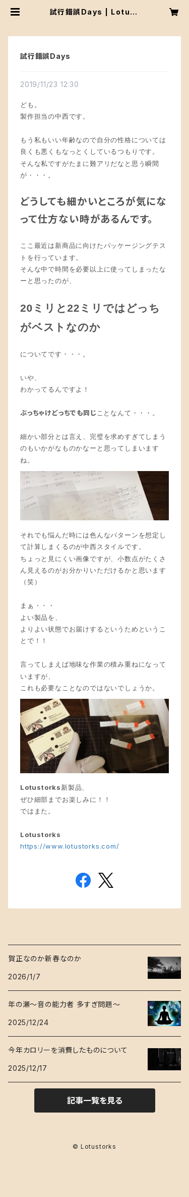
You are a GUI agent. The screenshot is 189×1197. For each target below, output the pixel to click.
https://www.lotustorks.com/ (69, 846)
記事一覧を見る (94, 1100)
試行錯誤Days (45, 56)
